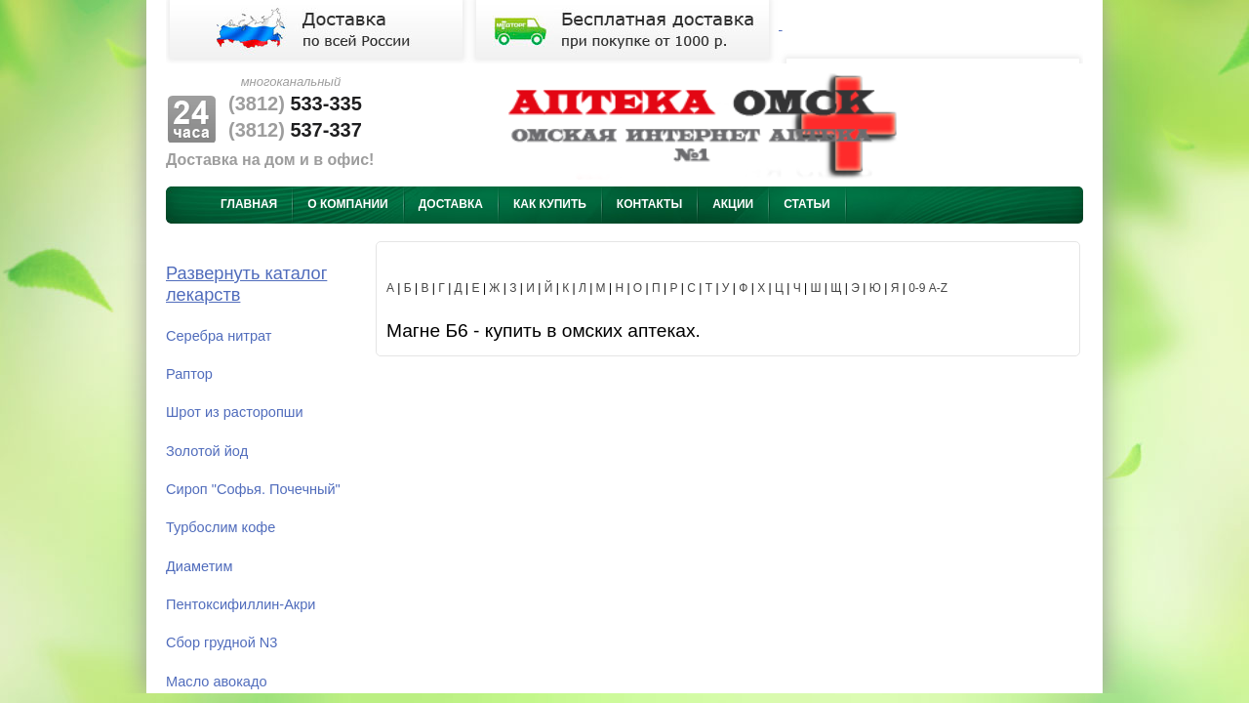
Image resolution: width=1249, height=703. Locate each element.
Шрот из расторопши (234, 412)
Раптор (189, 374)
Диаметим (199, 566)
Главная (249, 204)
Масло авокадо (216, 681)
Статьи (807, 204)
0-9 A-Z (927, 288)
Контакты (649, 204)
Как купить (549, 204)
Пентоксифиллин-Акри (240, 604)
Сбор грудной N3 (221, 642)
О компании (347, 204)
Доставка (451, 204)
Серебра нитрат (219, 336)
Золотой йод (207, 451)
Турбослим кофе (220, 527)
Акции (732, 204)
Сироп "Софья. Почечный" (253, 489)
